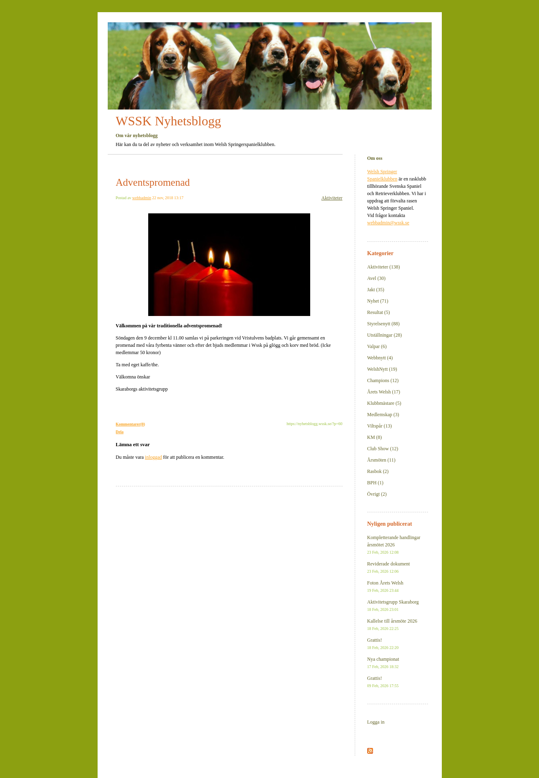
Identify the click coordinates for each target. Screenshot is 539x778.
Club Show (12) (382, 448)
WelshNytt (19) (382, 369)
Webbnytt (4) (380, 358)
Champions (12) (383, 380)
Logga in (376, 722)
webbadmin (141, 198)
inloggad (153, 457)
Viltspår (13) (379, 426)
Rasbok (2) (378, 471)
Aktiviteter (332, 198)
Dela (120, 432)
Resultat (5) (378, 312)
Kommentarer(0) (130, 424)
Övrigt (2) (377, 494)
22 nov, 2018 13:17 (167, 198)
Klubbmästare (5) (384, 403)
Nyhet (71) (377, 301)
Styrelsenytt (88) (383, 324)
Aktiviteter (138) (383, 267)
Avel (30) (376, 278)
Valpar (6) (377, 346)
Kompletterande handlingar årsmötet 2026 (394, 544)
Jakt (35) (375, 289)
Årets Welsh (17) (383, 392)
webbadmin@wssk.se (388, 223)
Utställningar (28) (384, 335)
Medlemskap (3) (383, 414)
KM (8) (374, 437)
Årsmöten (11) (381, 460)
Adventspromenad (153, 182)
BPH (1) (375, 483)
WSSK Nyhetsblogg (168, 121)
